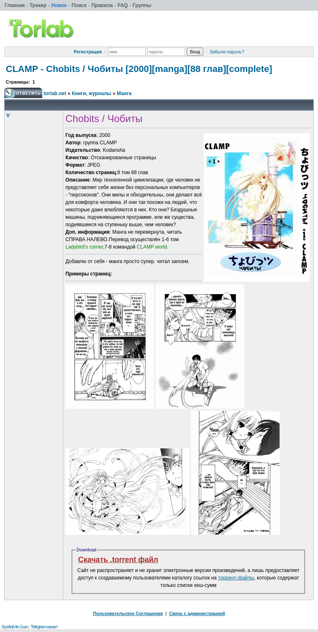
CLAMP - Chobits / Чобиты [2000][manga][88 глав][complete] (139, 69)
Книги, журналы (91, 93)
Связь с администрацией (197, 613)
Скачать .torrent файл (118, 559)
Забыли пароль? (227, 51)
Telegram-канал (44, 626)
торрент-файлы (236, 578)
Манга (124, 93)
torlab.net (54, 93)
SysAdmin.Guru (15, 626)
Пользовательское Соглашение (128, 613)
